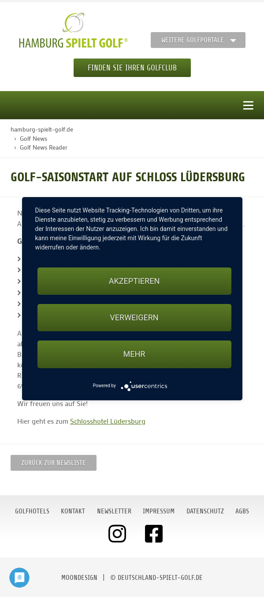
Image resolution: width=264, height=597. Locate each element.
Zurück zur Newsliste (53, 463)
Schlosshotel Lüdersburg (107, 420)
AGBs (242, 511)
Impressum (159, 511)
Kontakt (73, 511)
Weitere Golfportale (192, 40)
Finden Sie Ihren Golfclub (132, 67)
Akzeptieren (134, 281)
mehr (134, 354)
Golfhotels (32, 511)
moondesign (79, 578)
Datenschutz (205, 511)
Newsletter (114, 511)
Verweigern (134, 317)
